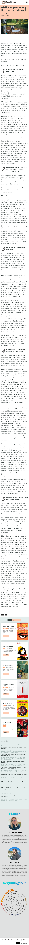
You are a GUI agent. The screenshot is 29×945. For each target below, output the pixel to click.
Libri (6, 614)
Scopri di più (24, 943)
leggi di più (6, 635)
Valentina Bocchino (14, 832)
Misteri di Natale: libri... (9, 703)
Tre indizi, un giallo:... (8, 646)
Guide (2, 614)
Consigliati (5, 628)
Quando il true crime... (9, 626)
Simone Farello (5, 17)
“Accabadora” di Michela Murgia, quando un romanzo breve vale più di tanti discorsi (13, 768)
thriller (19, 620)
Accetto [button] (18, 943)
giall (14, 620)
